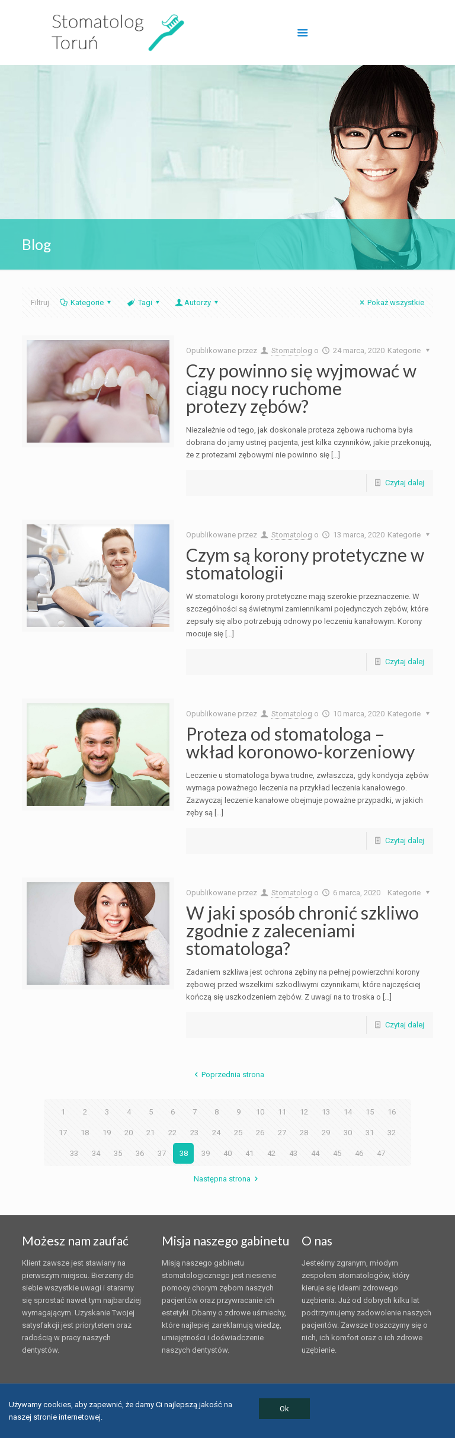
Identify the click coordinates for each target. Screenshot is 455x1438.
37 (162, 1153)
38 (184, 1153)
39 (205, 1153)
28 (304, 1132)
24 (216, 1132)
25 (238, 1132)
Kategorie (86, 302)
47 (381, 1153)
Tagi (143, 302)
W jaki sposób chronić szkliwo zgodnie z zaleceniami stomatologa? (302, 930)
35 (118, 1153)
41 (249, 1153)
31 (370, 1132)
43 (293, 1153)
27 (282, 1132)
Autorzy (198, 302)
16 (391, 1111)
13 (326, 1111)
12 (304, 1111)
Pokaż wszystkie (390, 302)
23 (194, 1132)
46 (359, 1153)
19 (106, 1132)
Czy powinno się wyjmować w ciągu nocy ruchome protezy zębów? (301, 388)
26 (260, 1132)
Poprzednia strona (227, 1074)
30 (348, 1132)
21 (150, 1132)
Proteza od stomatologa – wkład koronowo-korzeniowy (300, 742)
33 (74, 1153)
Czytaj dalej (404, 482)
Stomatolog (291, 350)
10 (260, 1111)
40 (227, 1153)
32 (391, 1132)
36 (140, 1153)
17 (63, 1132)
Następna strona (227, 1178)
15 (370, 1111)
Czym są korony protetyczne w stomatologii (305, 563)
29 (326, 1132)
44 (315, 1153)
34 (96, 1153)
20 (128, 1132)
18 (85, 1132)
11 (282, 1111)
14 (348, 1111)
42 (271, 1153)
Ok (284, 1408)
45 (337, 1153)
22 (172, 1132)
